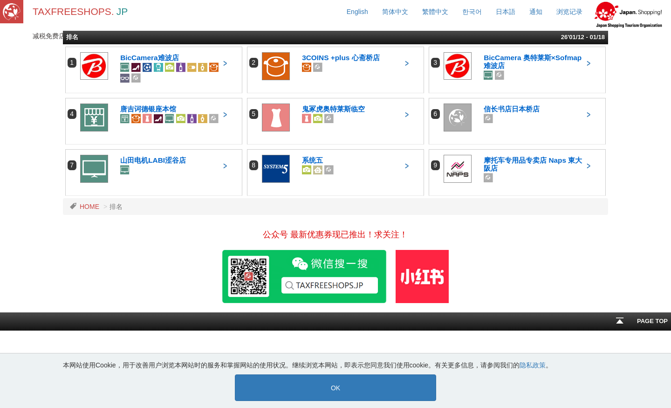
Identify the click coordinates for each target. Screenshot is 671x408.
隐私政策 (533, 365)
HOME (89, 206)
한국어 (472, 11)
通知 (535, 11)
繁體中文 (435, 11)
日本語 (505, 11)
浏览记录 (569, 11)
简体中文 (395, 11)
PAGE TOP (642, 323)
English (357, 11)
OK (335, 388)
